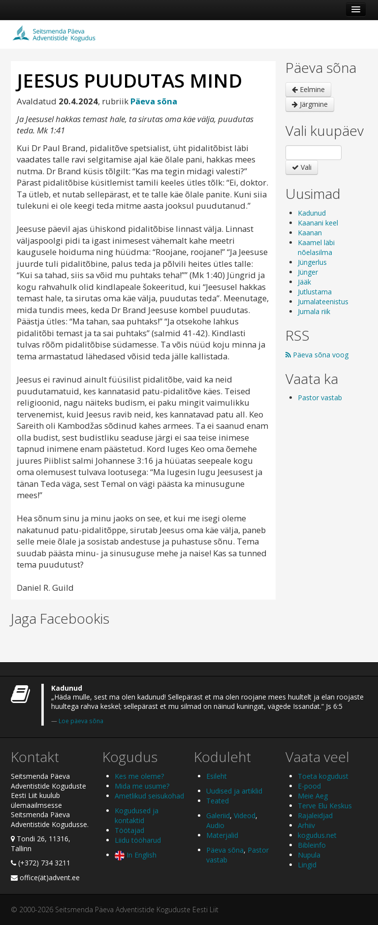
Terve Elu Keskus (325, 805)
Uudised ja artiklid (234, 791)
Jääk (304, 282)
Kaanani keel (318, 222)
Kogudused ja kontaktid (136, 815)
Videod (244, 815)
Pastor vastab (320, 397)
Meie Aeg (313, 795)
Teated (217, 800)
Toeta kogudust (323, 776)
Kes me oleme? (139, 776)
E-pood (309, 786)
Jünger (308, 272)
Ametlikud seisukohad (149, 795)
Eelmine (308, 89)
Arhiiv (306, 825)
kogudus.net (317, 835)
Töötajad (129, 830)
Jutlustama (315, 291)
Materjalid (222, 835)
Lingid (307, 864)
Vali (302, 167)
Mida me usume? (142, 786)
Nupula (309, 855)
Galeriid (218, 815)
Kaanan (310, 232)
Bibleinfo (312, 845)
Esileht (216, 776)
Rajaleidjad (315, 815)
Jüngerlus (312, 262)
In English (136, 855)
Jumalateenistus (323, 301)
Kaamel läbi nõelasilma (316, 247)
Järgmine (310, 104)
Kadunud (312, 213)
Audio (215, 825)
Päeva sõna (225, 850)
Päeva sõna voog (316, 354)
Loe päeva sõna (81, 721)
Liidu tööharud (138, 840)
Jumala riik (314, 311)
